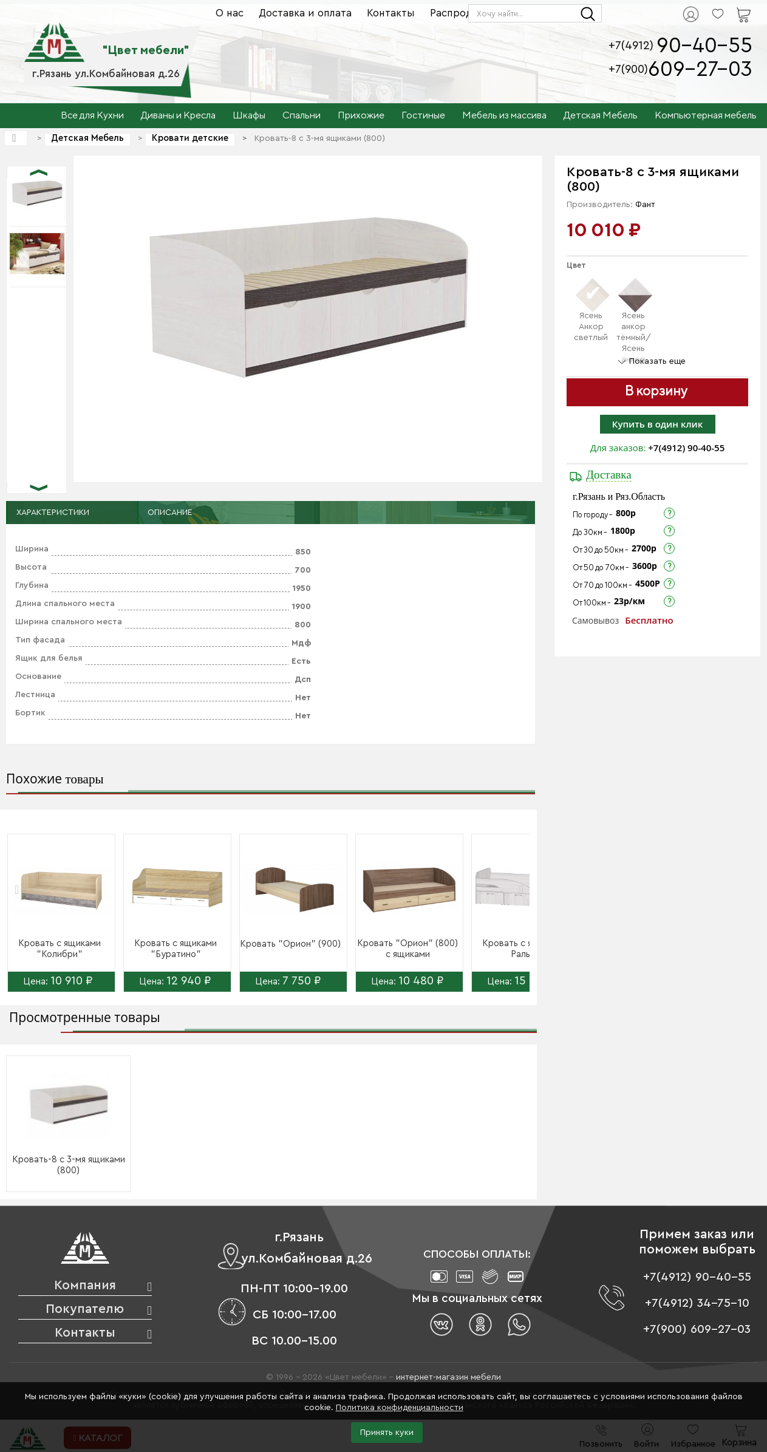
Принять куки (387, 1432)
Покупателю (85, 1309)
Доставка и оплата (305, 13)
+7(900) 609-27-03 (697, 1329)
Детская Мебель (87, 138)
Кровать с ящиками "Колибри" (59, 949)
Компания (85, 1285)
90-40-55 (704, 45)
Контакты (391, 13)
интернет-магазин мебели (448, 1377)
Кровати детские (190, 138)
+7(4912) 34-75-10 (697, 1303)
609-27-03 (700, 69)
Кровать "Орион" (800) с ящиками (407, 949)
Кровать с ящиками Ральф (523, 949)
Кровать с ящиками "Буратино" (175, 949)
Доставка (609, 474)
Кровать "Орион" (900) (290, 944)
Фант (645, 204)
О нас (230, 13)
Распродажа (460, 13)
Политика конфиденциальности (399, 1407)
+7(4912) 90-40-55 (686, 447)
